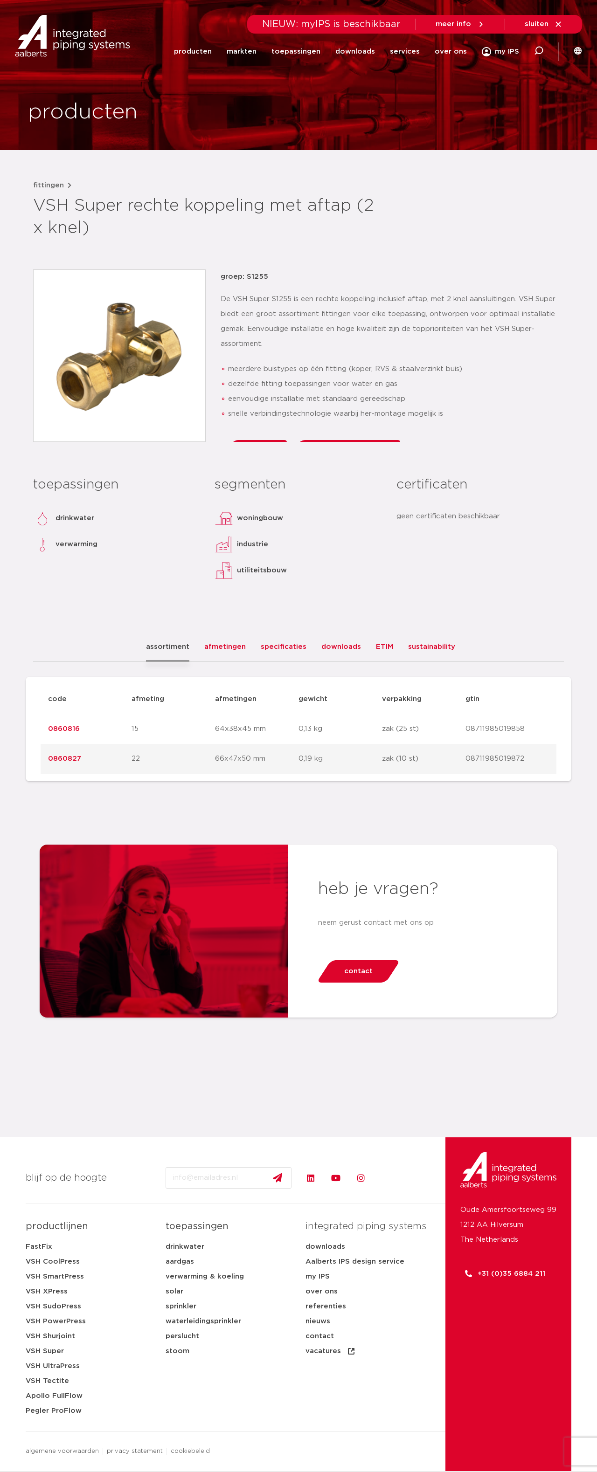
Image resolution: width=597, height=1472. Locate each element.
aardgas (180, 1261)
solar (174, 1291)
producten (193, 51)
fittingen (48, 185)
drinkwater (185, 1246)
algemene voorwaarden (62, 1451)
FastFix (39, 1246)
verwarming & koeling (205, 1276)
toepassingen (295, 51)
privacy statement (135, 1451)
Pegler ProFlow (54, 1410)
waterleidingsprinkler (203, 1321)
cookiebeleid (190, 1451)
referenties (325, 1306)
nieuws (317, 1321)
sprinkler (181, 1306)
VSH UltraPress (53, 1365)
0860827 (64, 758)
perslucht (182, 1336)
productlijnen (57, 1226)
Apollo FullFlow (54, 1395)
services (405, 51)
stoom (177, 1351)
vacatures (330, 1351)
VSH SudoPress (53, 1306)
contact (319, 1336)
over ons (451, 51)
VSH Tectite (47, 1380)
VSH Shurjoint (50, 1336)
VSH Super (45, 1351)
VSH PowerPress (56, 1321)
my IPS (317, 1276)
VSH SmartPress (55, 1276)
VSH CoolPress (53, 1261)
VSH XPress (47, 1291)
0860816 (64, 728)
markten (242, 51)
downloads (355, 51)
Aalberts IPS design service (354, 1261)
